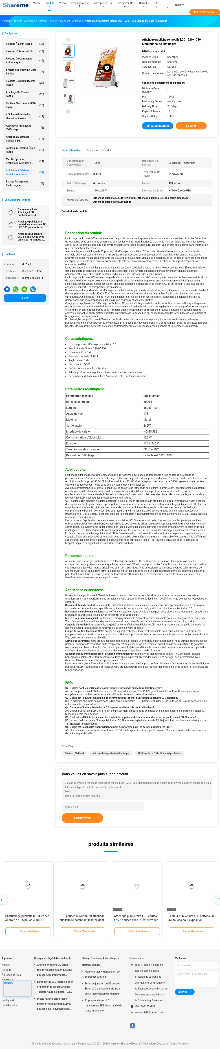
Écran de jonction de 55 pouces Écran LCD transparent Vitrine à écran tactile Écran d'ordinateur (102, 988)
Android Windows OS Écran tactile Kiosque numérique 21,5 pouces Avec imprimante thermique (54, 970)
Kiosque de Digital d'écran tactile (25, 83)
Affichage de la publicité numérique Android (159, 753)
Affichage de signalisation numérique (110, 753)
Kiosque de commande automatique (25, 60)
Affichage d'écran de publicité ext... (25, 138)
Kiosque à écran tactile (25, 44)
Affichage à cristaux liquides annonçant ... (25, 172)
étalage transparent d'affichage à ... (25, 183)
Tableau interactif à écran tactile (25, 150)
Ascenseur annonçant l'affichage (25, 127)
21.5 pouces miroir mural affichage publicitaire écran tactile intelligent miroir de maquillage (82, 920)
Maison (6, 964)
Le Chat (25, 297)
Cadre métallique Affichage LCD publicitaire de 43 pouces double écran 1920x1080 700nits (29, 212)
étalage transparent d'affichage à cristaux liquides (100, 961)
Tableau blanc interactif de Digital (25, 105)
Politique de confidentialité (10, 1003)
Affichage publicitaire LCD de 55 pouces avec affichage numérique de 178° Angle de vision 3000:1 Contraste (31, 236)
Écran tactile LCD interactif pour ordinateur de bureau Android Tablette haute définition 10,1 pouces (55, 987)
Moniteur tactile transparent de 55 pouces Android (102, 974)
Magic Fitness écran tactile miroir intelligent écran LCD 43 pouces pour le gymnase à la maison (54, 1004)
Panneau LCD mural (74, 753)
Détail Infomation (71, 150)
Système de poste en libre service (25, 71)
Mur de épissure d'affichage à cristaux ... (25, 161)
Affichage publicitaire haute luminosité (25, 116)
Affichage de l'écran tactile (25, 94)
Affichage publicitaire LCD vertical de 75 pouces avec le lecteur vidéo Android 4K (136, 920)
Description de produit (98, 150)
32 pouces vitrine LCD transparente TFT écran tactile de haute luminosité (103, 1005)
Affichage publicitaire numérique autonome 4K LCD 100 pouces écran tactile (32, 224)
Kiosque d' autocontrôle (25, 51)
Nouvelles (7, 980)
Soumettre (82, 818)
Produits (6, 969)
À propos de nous (11, 974)
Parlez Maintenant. (204, 12)
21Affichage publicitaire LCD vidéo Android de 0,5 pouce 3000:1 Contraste (27, 920)
